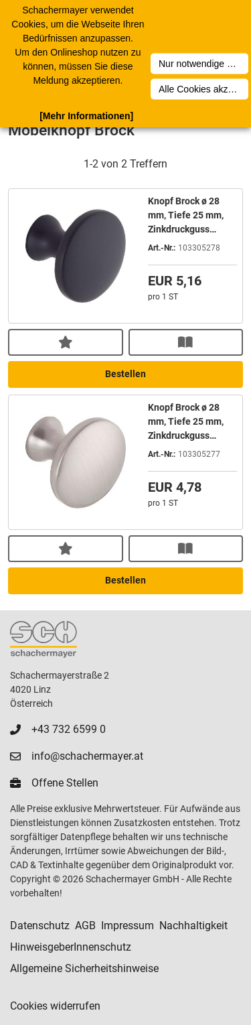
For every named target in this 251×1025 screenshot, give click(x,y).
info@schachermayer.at (87, 756)
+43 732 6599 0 (68, 729)
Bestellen (125, 373)
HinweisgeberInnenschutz (70, 947)
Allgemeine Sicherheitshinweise (84, 968)
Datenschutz (40, 925)
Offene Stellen (64, 782)
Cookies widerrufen (55, 1006)
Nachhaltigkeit (193, 925)
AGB (85, 925)
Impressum (127, 925)
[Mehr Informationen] (86, 116)
